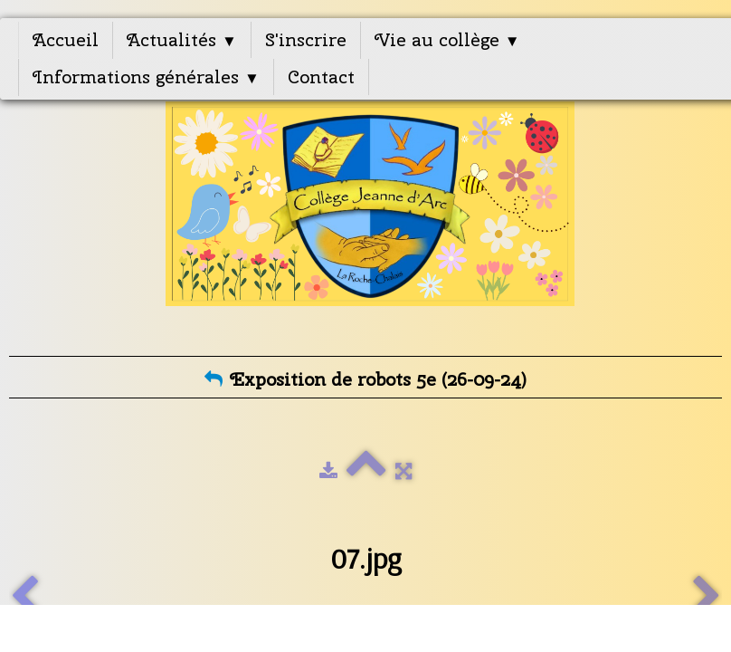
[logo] (369, 214)
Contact (321, 76)
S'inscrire (306, 39)
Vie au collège (447, 39)
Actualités (182, 39)
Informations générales (146, 76)
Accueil (66, 39)
